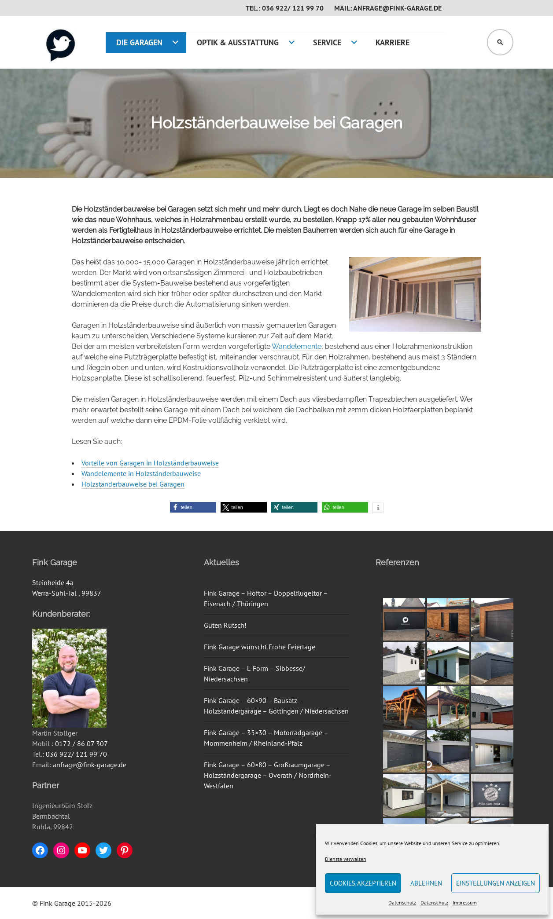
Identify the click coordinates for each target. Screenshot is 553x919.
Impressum (465, 902)
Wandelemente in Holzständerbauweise (141, 473)
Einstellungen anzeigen (495, 883)
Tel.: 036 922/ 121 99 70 (285, 8)
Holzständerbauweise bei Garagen (132, 484)
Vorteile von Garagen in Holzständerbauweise (150, 462)
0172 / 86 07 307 (81, 743)
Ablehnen (426, 883)
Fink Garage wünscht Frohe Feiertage (259, 646)
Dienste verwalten (345, 859)
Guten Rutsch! (225, 625)
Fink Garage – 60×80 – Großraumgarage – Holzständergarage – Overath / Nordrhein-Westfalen (268, 775)
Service (327, 42)
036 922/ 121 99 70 (76, 754)
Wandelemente (296, 346)
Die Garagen (139, 42)
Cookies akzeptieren (363, 883)
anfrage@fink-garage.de (89, 764)
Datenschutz (402, 902)
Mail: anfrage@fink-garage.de (388, 8)
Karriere (392, 42)
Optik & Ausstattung (238, 42)
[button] (193, 507)
